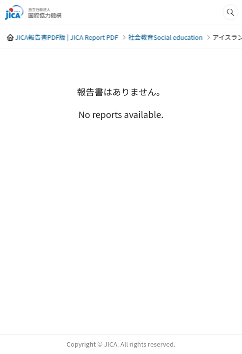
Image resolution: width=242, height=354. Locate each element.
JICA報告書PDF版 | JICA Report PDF (66, 37)
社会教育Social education (165, 37)
